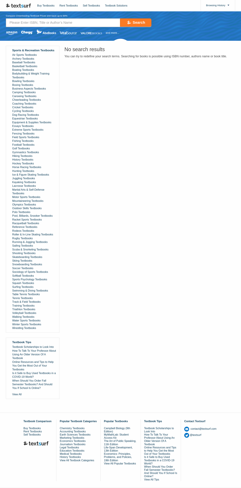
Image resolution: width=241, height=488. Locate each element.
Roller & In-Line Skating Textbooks (32, 234)
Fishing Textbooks (23, 141)
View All (17, 394)
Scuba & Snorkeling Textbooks (30, 249)
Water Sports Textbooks (26, 320)
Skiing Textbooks (22, 260)
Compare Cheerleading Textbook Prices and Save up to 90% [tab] (37, 16)
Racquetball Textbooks (25, 223)
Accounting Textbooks (73, 431)
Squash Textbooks (23, 283)
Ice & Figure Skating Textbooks (30, 174)
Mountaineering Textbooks (28, 200)
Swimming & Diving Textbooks (30, 290)
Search (137, 22)
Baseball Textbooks (23, 62)
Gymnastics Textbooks (25, 152)
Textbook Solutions (116, 5)
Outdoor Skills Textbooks (27, 208)
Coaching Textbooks (24, 103)
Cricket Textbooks (22, 107)
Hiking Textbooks (22, 156)
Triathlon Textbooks (23, 309)
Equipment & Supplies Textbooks (31, 122)
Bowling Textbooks (23, 81)
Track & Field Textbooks (26, 302)
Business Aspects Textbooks (29, 88)
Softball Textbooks (23, 275)
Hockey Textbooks (23, 163)
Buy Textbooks (46, 5)
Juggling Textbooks (23, 178)
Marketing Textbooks (72, 438)
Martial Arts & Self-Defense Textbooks (28, 191)
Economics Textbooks (73, 441)
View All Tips (151, 479)
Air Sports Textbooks (24, 55)
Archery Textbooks (23, 58)
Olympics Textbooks (24, 204)
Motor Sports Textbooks (26, 197)
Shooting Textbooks (23, 253)
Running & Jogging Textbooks (30, 242)
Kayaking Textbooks (24, 182)
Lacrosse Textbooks (24, 185)
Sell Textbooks (91, 5)
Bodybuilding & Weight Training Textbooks (30, 75)
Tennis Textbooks (22, 298)
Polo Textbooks (21, 212)
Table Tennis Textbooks (26, 294)
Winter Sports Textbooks (26, 324)
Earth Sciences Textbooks (75, 434)
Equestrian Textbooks (25, 118)
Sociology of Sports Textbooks (30, 271)
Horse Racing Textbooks (26, 167)
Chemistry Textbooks (72, 428)
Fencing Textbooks (23, 133)
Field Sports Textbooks (25, 137)
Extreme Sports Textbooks (27, 129)
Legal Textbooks (69, 447)
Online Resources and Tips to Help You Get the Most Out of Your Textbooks (33, 366)
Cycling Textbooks (23, 111)
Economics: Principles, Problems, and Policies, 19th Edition (118, 457)
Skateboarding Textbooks (27, 257)
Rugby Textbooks (22, 238)
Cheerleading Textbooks (26, 99)
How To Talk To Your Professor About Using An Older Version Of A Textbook (34, 354)
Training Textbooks (23, 305)
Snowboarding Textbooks (27, 264)
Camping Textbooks (24, 92)
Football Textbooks (23, 144)
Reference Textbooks (24, 227)
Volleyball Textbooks (24, 313)
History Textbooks (22, 159)
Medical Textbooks (71, 453)
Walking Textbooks (23, 316)
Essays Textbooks (23, 126)
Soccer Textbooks (22, 268)
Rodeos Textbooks (23, 230)
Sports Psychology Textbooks (29, 279)
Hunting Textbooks (23, 171)
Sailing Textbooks (22, 245)
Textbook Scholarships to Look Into (33, 347)
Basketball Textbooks (24, 66)
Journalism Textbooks (73, 444)
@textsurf (192, 435)
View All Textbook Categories (77, 460)
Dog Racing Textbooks (25, 114)
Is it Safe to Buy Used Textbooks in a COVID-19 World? (34, 375)
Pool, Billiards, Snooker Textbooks (32, 216)
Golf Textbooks (21, 148)
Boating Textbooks (23, 69)
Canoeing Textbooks (24, 96)
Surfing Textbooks (22, 287)
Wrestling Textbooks (24, 328)
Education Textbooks (72, 450)
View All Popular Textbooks (120, 463)
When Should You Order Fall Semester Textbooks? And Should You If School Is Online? (32, 384)
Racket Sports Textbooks (27, 219)
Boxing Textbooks (22, 85)
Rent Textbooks (68, 5)
